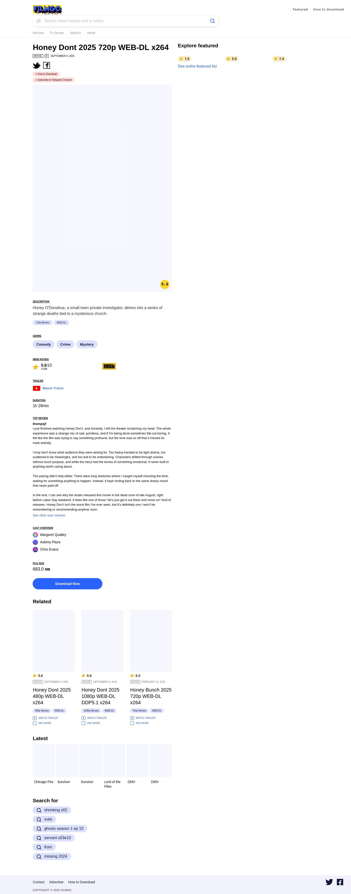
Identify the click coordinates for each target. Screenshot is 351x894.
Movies (38, 33)
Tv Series (57, 33)
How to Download (328, 9)
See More (42, 723)
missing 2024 (52, 856)
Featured (300, 9)
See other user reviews (49, 515)
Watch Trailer (48, 387)
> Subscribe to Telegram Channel (54, 80)
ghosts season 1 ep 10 (60, 828)
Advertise (56, 882)
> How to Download (46, 74)
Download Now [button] (67, 584)
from (44, 847)
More (91, 33)
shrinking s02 (52, 810)
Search (75, 33)
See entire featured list (197, 66)
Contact (38, 882)
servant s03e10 (54, 838)
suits (44, 819)
